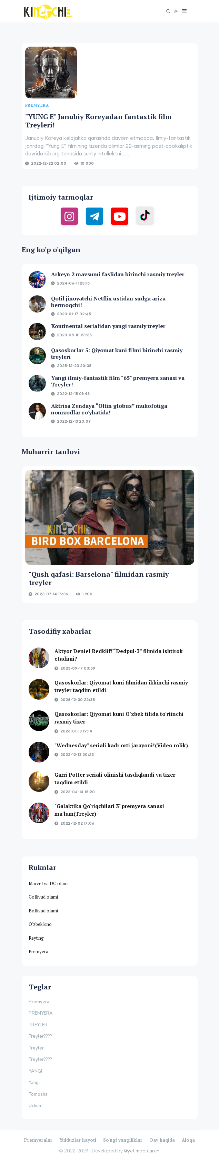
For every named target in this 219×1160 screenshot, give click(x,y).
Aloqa (188, 1140)
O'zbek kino (40, 924)
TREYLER (38, 1025)
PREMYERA (41, 1013)
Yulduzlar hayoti (77, 1140)
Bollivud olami (43, 911)
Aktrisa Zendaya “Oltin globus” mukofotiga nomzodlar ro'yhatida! (109, 409)
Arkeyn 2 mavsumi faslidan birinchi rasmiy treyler (118, 274)
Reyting (36, 938)
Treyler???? (40, 1036)
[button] (182, 11)
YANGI (35, 1071)
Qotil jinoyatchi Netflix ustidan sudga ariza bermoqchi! (108, 302)
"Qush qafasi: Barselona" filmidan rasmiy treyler (99, 578)
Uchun (35, 1106)
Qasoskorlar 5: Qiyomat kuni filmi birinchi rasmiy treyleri (116, 353)
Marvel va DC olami (49, 883)
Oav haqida (162, 1140)
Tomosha (38, 1094)
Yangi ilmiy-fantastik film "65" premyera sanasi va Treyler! (118, 381)
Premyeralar (38, 1140)
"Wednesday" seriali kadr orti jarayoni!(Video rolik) (121, 745)
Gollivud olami (43, 897)
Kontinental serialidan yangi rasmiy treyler (108, 326)
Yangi (34, 1083)
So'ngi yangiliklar (122, 1140)
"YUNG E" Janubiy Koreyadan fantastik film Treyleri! (98, 121)
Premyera (38, 951)
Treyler (36, 1048)
